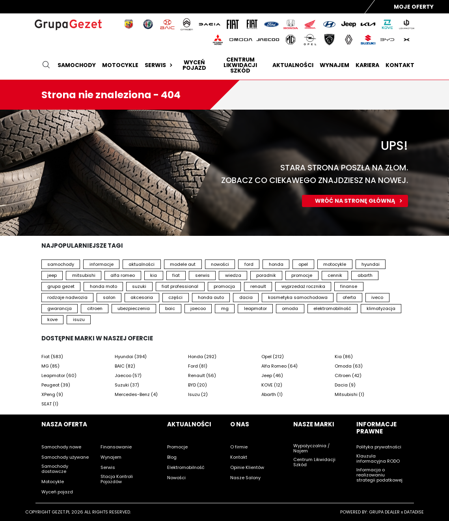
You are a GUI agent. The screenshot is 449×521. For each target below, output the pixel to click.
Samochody (77, 65)
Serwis (159, 65)
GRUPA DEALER (384, 512)
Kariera (367, 65)
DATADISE (414, 512)
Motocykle (120, 65)
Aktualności (292, 65)
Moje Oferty (414, 7)
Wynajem (334, 65)
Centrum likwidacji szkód (240, 65)
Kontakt (400, 65)
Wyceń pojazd (194, 65)
